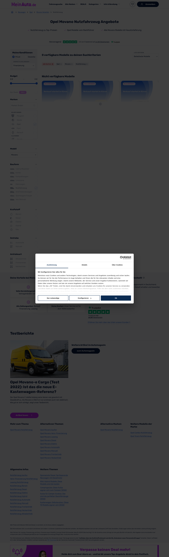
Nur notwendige (53, 298)
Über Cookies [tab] (117, 265)
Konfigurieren (84, 298)
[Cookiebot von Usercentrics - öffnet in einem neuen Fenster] (121, 257)
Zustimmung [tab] (52, 265)
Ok (116, 298)
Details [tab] (84, 265)
